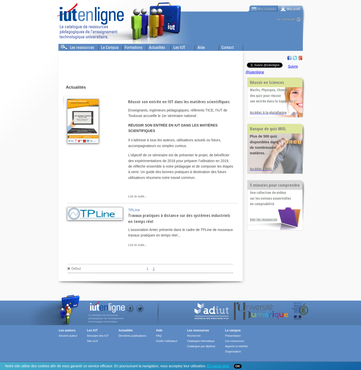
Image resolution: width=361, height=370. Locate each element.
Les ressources (198, 330)
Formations (130, 46)
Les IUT (176, 46)
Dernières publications (132, 335)
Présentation (233, 335)
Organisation (233, 351)
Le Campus (106, 46)
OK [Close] (237, 366)
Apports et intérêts (236, 346)
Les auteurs (67, 330)
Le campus (233, 330)
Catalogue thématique (200, 340)
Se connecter (286, 19)
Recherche (194, 335)
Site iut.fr (92, 340)
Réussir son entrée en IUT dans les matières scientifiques (179, 101)
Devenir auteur (68, 335)
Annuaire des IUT (98, 335)
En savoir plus (218, 366)
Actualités (153, 46)
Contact (224, 46)
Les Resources (69, 46)
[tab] (290, 9)
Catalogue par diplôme (201, 346)
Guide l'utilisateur (166, 340)
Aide (198, 46)
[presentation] (290, 9)
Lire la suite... (137, 196)
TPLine (134, 210)
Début (76, 269)
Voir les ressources (263, 219)
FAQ (158, 335)
